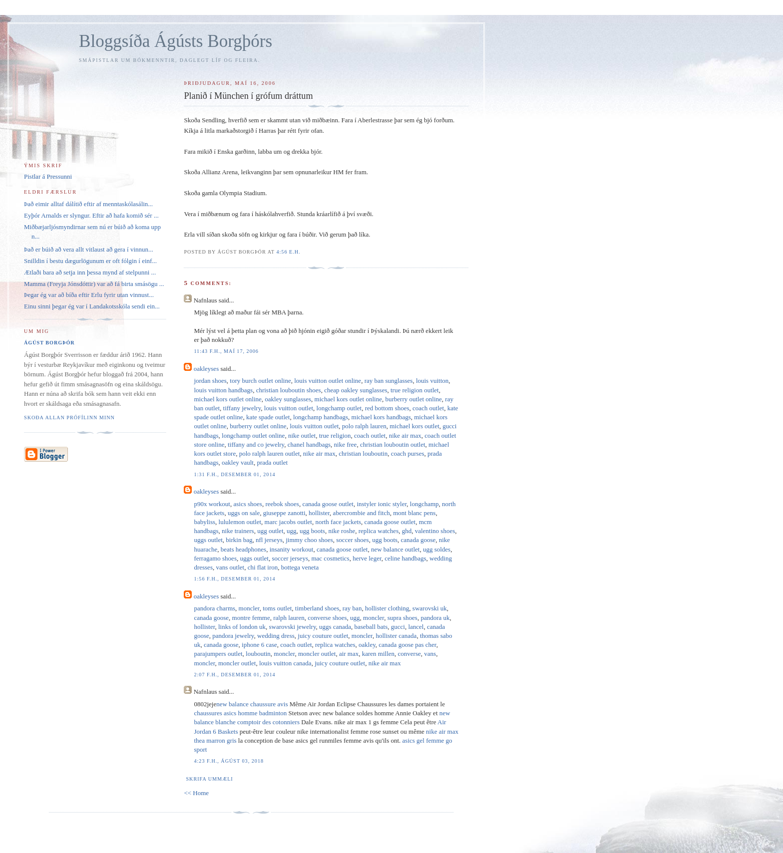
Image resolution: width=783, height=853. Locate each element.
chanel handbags (309, 444)
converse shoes (327, 617)
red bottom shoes (387, 408)
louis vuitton (432, 380)
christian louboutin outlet (392, 444)
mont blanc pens (414, 513)
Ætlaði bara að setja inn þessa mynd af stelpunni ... (90, 272)
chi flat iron (263, 567)
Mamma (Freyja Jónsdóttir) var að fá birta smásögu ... (94, 283)
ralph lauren (288, 617)
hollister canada (396, 635)
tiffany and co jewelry (256, 444)
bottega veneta (300, 567)
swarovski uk (429, 608)
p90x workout (212, 504)
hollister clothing (387, 608)
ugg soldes (436, 549)
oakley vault (238, 462)
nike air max (405, 435)
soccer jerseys (290, 558)
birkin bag (239, 540)
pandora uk (434, 617)
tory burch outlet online (260, 380)
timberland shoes (317, 608)
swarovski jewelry (292, 626)
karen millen (378, 653)
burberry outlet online (413, 399)
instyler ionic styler (381, 504)
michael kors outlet (414, 426)
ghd (407, 531)
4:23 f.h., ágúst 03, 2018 (229, 761)
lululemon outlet (240, 522)
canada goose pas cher (407, 644)
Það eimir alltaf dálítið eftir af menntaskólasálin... (88, 204)
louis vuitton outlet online (327, 380)
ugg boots (312, 531)
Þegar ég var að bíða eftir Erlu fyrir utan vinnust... (89, 294)
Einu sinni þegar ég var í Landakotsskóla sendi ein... (92, 306)
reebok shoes (282, 504)
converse (409, 653)
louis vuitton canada (285, 663)
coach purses (407, 453)
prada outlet (272, 462)
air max (349, 653)
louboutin (258, 653)
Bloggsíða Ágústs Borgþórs (175, 41)
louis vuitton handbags (223, 390)
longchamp (424, 504)
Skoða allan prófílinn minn (69, 417)
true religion (335, 435)
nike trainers (238, 531)
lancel (415, 626)
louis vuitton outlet (288, 408)
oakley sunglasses (288, 399)
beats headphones (243, 549)
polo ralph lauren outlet (269, 453)
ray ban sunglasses (389, 380)
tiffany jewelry (242, 408)
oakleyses (206, 368)
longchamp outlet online (253, 435)
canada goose (418, 540)
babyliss (204, 522)
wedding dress (276, 635)
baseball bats (371, 626)
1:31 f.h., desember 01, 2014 (234, 474)
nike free (345, 444)
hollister (319, 513)
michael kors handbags (381, 417)
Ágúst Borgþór (49, 342)
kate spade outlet (268, 417)
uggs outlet (208, 540)
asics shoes (248, 504)
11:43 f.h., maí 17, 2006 (226, 351)
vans (430, 653)
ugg (292, 531)
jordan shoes (210, 380)
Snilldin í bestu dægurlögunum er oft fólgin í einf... (90, 261)
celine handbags (405, 558)
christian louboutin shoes (288, 390)
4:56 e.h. (288, 252)
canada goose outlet (328, 504)
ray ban (352, 608)
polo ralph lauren (364, 426)
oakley (367, 644)
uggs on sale (244, 513)
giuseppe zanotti (284, 513)
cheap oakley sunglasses (355, 390)
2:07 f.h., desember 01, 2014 (234, 674)
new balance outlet (395, 549)
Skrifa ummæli (209, 779)
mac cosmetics (330, 558)
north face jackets (338, 522)
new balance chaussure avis (252, 704)
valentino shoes (435, 531)
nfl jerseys (269, 540)
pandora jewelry (233, 635)
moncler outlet (317, 653)
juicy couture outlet (323, 635)
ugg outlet (270, 531)
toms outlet (277, 608)
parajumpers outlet (218, 653)
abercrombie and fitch (361, 513)
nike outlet (302, 435)
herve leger (367, 558)
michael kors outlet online (227, 399)
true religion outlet (415, 390)
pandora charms (214, 608)
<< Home (196, 793)
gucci (398, 626)
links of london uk (242, 626)
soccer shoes (352, 540)
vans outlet (230, 567)
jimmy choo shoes (309, 540)
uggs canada (335, 626)
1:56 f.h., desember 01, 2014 (234, 578)
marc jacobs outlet (288, 522)
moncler (249, 608)
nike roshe (341, 531)
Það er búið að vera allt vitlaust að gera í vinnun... (88, 249)
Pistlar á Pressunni (48, 176)
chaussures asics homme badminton (240, 713)
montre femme (251, 617)
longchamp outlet (339, 408)
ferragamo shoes (215, 558)
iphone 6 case (259, 644)
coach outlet (428, 408)
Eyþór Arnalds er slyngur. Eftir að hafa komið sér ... (91, 215)
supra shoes (402, 617)
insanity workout (292, 549)
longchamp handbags (320, 417)
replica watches (378, 531)
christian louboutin (363, 453)
